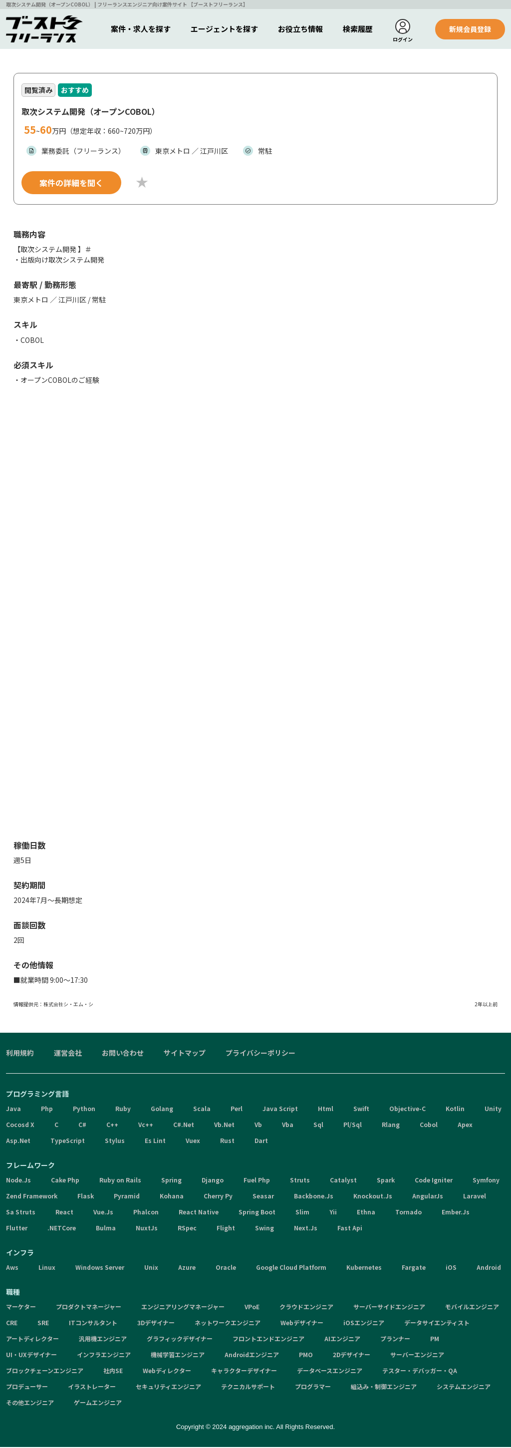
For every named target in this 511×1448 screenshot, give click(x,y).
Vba (287, 1126)
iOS (451, 1268)
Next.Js (305, 1229)
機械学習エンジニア (178, 1356)
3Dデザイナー (156, 1324)
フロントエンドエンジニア (268, 1340)
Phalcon (146, 1213)
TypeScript (67, 1142)
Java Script (280, 1110)
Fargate (414, 1268)
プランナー (395, 1340)
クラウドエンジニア (306, 1308)
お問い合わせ (123, 1054)
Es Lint (155, 1142)
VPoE (252, 1308)
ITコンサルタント (93, 1324)
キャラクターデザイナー (244, 1372)
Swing (264, 1229)
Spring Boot (257, 1213)
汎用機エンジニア (103, 1340)
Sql (318, 1126)
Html (325, 1110)
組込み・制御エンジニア (384, 1388)
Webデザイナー (301, 1324)
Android (489, 1268)
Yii (333, 1213)
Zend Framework (31, 1197)
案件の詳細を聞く (71, 184)
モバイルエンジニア (472, 1308)
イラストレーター (92, 1388)
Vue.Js (103, 1213)
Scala (202, 1110)
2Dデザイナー (351, 1356)
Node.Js (18, 1181)
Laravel (474, 1197)
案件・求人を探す (141, 28)
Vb (258, 1126)
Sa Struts (20, 1213)
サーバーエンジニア (417, 1356)
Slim (302, 1213)
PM (434, 1340)
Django (213, 1181)
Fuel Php (257, 1181)
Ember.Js (456, 1213)
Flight (226, 1229)
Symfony (486, 1181)
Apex (465, 1126)
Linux (46, 1268)
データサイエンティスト (437, 1324)
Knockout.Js (372, 1197)
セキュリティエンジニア (168, 1388)
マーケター (21, 1308)
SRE (43, 1324)
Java (13, 1110)
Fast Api (349, 1229)
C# (82, 1126)
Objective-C (407, 1110)
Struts (300, 1181)
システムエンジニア (464, 1388)
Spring (171, 1181)
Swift (361, 1110)
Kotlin (455, 1110)
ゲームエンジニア (98, 1404)
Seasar (263, 1197)
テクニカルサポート (248, 1388)
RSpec (187, 1229)
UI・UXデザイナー (31, 1356)
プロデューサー (27, 1388)
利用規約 (20, 1054)
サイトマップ (185, 1054)
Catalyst (343, 1181)
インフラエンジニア (104, 1356)
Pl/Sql (352, 1126)
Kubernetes (364, 1268)
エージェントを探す (224, 28)
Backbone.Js (313, 1197)
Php (47, 1110)
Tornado (408, 1213)
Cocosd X (20, 1126)
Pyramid (127, 1197)
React (64, 1213)
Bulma (106, 1229)
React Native (199, 1213)
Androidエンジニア (252, 1356)
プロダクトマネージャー (88, 1308)
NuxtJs (147, 1229)
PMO (306, 1356)
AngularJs (427, 1197)
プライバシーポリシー (260, 1054)
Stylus (115, 1142)
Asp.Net (18, 1142)
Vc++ (145, 1126)
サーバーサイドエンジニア (389, 1308)
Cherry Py (218, 1197)
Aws (12, 1268)
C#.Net (183, 1126)
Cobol (429, 1126)
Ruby (123, 1110)
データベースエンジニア (329, 1372)
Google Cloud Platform (291, 1268)
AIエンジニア (342, 1340)
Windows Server (99, 1268)
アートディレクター (32, 1340)
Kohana (172, 1197)
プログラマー (313, 1388)
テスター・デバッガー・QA (419, 1372)
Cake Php (65, 1181)
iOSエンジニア (363, 1324)
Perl (237, 1110)
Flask (85, 1197)
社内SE (113, 1372)
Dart (261, 1142)
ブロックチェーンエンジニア (44, 1372)
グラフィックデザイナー (180, 1340)
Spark (386, 1181)
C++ (112, 1126)
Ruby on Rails (120, 1181)
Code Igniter (434, 1181)
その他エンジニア (30, 1404)
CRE (11, 1324)
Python (84, 1110)
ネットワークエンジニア (227, 1324)
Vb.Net (224, 1126)
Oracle (226, 1268)
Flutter (16, 1229)
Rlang (391, 1126)
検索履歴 (358, 28)
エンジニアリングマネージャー (183, 1308)
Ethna (366, 1213)
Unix (151, 1268)
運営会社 (68, 1054)
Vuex (193, 1142)
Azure (187, 1268)
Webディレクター (167, 1372)
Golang (162, 1110)
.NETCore (61, 1229)
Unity (493, 1110)
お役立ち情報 (300, 28)
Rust (227, 1142)
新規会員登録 (470, 29)
